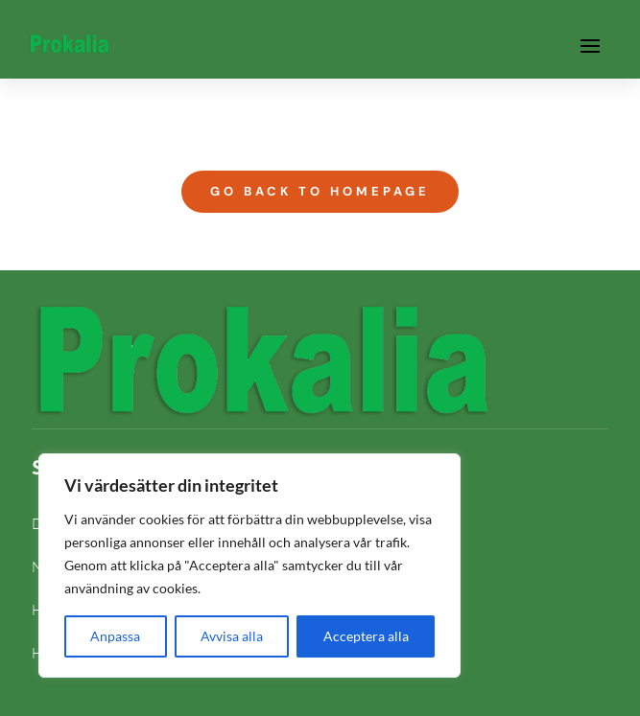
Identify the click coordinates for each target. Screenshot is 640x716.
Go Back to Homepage (320, 191)
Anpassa (115, 636)
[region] (249, 565)
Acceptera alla (366, 636)
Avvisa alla (232, 636)
